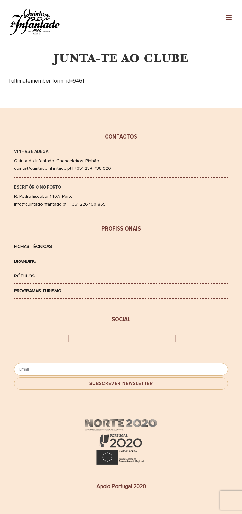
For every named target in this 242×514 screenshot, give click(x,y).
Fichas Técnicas (33, 246)
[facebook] (68, 338)
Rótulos (24, 276)
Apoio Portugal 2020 (121, 486)
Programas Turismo (37, 291)
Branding (25, 261)
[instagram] (174, 338)
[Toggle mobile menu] (229, 17)
